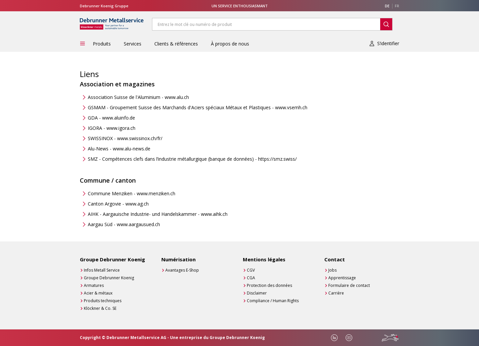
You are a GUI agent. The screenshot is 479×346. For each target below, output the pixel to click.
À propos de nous (230, 44)
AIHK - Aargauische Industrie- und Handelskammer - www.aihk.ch (158, 214)
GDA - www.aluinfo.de (111, 118)
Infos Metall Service (102, 270)
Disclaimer (257, 293)
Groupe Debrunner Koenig (109, 278)
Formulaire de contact (349, 285)
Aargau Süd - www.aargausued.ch (124, 224)
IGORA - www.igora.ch (111, 128)
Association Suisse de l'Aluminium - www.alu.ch (138, 97)
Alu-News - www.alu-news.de (119, 148)
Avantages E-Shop (182, 270)
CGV (251, 270)
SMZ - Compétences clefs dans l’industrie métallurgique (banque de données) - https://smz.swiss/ (192, 159)
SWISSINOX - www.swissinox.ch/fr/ (125, 138)
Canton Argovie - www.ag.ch (118, 204)
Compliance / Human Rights (273, 300)
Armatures (94, 285)
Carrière (336, 293)
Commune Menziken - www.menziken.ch (131, 193)
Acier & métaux (98, 293)
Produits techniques (102, 300)
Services (132, 44)
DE (387, 5)
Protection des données (269, 285)
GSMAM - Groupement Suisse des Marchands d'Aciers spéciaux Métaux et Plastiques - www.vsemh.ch (197, 107)
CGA (251, 278)
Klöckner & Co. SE (100, 308)
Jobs (332, 270)
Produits (102, 44)
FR (397, 5)
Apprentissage (342, 278)
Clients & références (176, 44)
